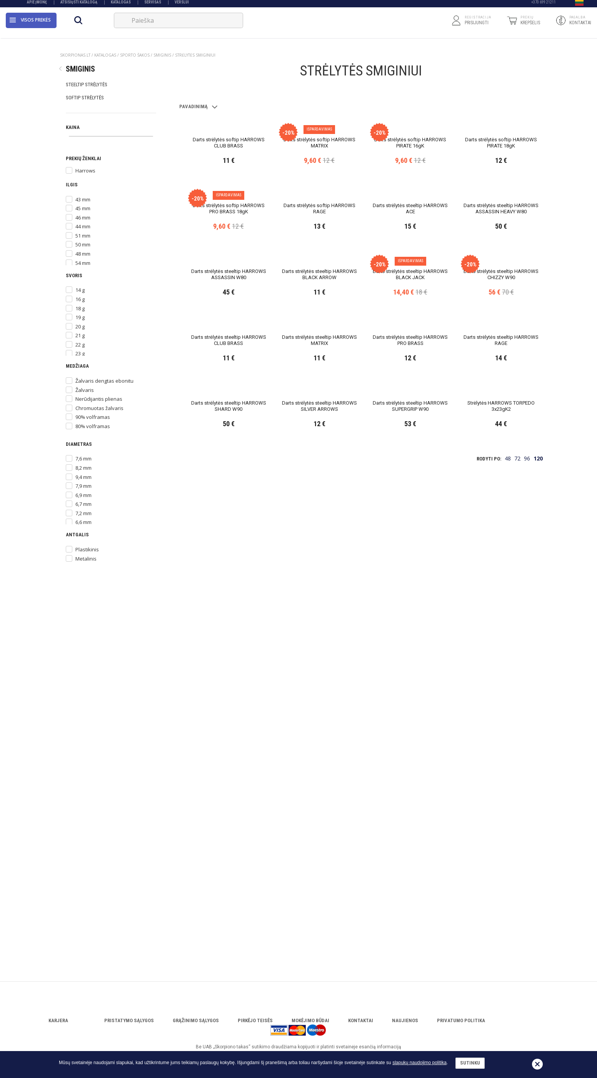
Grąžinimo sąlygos (196, 1020)
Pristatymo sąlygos (129, 1020)
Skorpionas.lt (75, 55)
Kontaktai (360, 1020)
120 (538, 928)
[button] (579, 5)
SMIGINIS (162, 55)
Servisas (152, 5)
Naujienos (405, 1020)
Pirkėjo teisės (255, 1020)
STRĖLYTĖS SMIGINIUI (195, 55)
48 (508, 928)
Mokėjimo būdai (310, 1020)
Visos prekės (30, 25)
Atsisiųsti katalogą (78, 5)
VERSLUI (182, 5)
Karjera (58, 1020)
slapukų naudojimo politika (419, 1062)
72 (517, 928)
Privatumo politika (461, 1020)
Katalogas (121, 5)
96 (527, 928)
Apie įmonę (37, 5)
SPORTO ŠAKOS (135, 55)
